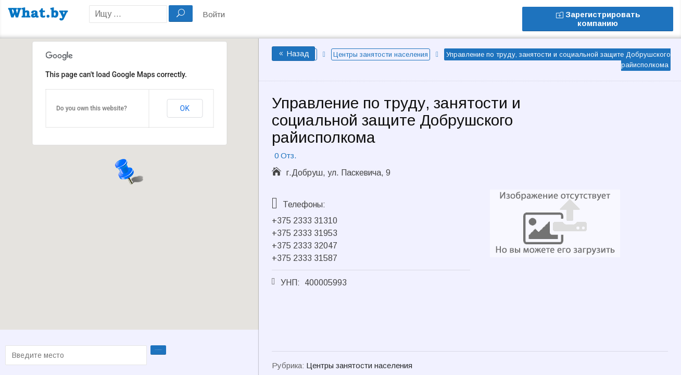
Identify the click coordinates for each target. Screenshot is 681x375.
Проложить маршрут (159, 354)
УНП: (290, 282)
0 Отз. (285, 155)
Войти (214, 14)
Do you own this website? (91, 108)
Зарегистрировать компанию (598, 19)
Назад (293, 53)
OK (185, 108)
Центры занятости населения (380, 54)
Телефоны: (304, 204)
